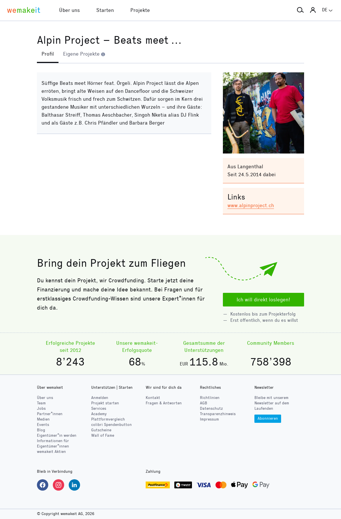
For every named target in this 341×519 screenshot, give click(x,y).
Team (41, 403)
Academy (99, 413)
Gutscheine (101, 430)
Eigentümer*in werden (56, 435)
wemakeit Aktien (51, 451)
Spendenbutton (111, 424)
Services (98, 408)
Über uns (45, 397)
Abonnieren (268, 418)
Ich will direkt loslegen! (263, 300)
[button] (300, 10)
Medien (43, 419)
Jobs (41, 408)
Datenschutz (211, 408)
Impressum (209, 419)
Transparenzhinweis (218, 413)
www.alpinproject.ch (250, 205)
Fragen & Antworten (164, 403)
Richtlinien (209, 397)
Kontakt (153, 397)
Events (43, 424)
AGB (203, 403)
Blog (41, 430)
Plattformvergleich (108, 419)
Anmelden (99, 397)
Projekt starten (105, 403)
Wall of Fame (102, 435)
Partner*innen (49, 413)
